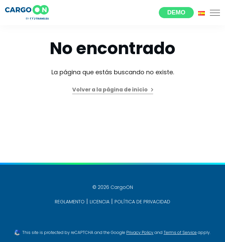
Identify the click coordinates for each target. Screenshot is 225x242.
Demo (176, 12)
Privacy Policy (139, 232)
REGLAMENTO (70, 201)
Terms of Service (180, 232)
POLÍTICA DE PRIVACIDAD (142, 201)
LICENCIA (99, 201)
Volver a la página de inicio (110, 89)
